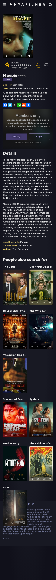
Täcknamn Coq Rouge (17, 355)
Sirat (6, 487)
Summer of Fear (13, 399)
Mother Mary (11, 443)
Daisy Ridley (15, 88)
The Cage (9, 267)
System (34, 399)
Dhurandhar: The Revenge (20, 311)
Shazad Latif (43, 88)
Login (39, 137)
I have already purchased (28, 142)
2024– (22, 76)
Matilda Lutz (29, 88)
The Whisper (37, 311)
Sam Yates (18, 85)
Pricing (16, 137)
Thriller (7, 79)
